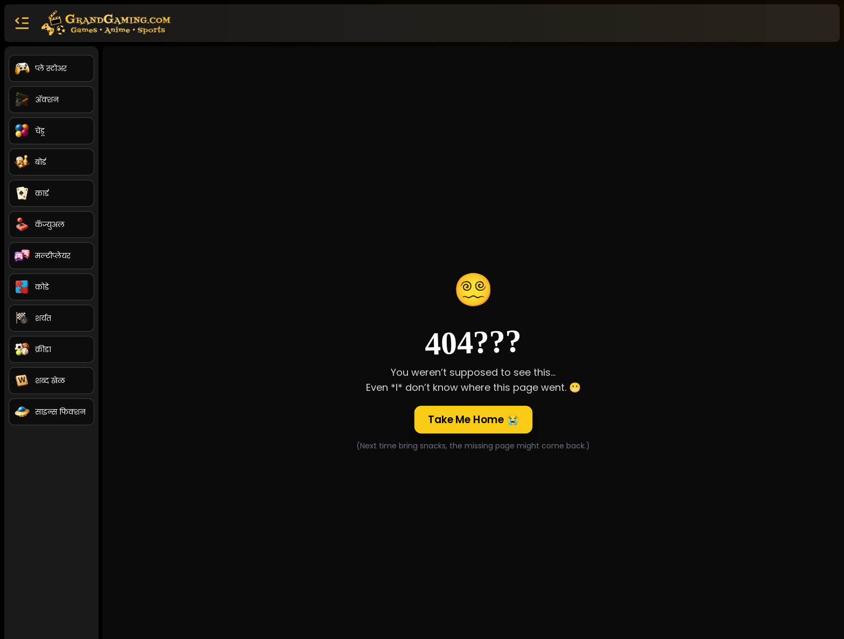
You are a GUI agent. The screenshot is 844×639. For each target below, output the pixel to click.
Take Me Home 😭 (473, 419)
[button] (21, 23)
